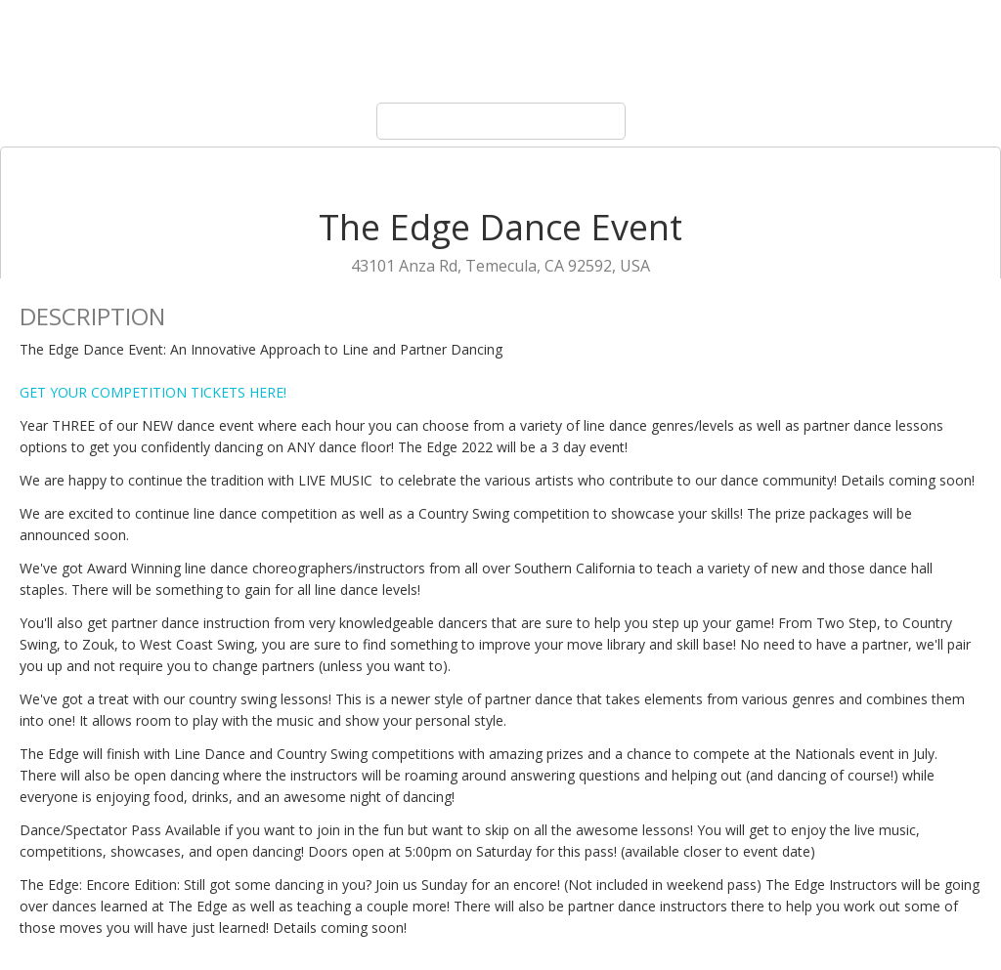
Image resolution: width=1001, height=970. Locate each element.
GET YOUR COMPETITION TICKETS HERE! (153, 392)
